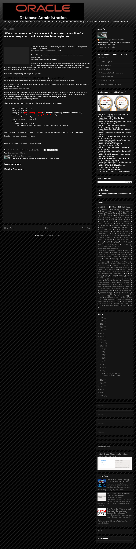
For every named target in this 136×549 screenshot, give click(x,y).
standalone (111, 299)
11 (103, 349)
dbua (107, 265)
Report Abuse (104, 447)
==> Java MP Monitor (105, 77)
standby (110, 233)
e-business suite (117, 267)
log (100, 279)
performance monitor (119, 286)
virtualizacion (109, 223)
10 (103, 352)
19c (116, 212)
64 (101, 241)
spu (117, 297)
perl (128, 286)
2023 (102, 324)
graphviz (120, 219)
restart (106, 296)
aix (121, 212)
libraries (115, 277)
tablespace (127, 299)
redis (124, 290)
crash (116, 260)
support (119, 299)
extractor (122, 269)
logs (105, 279)
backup (110, 216)
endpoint (100, 269)
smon (111, 297)
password (107, 286)
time (118, 301)
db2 (102, 263)
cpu (99, 217)
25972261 (125, 239)
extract (127, 227)
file (129, 269)
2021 (102, 330)
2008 (102, 392)
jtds (16, 153)
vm (117, 223)
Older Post (86, 228)
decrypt (116, 265)
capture (116, 256)
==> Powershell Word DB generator (110, 73)
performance (111, 214)
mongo (107, 280)
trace (123, 233)
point (99, 288)
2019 (102, 336)
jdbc (13, 153)
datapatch (118, 262)
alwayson (106, 225)
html (99, 229)
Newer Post (9, 228)
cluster (106, 258)
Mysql (123, 243)
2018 (102, 340)
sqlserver (126, 214)
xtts (131, 305)
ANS (116, 241)
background (110, 254)
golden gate (107, 217)
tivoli (117, 233)
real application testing (105, 290)
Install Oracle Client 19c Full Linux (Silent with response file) (113, 455)
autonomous (101, 254)
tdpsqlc (100, 301)
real (130, 288)
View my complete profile (106, 47)
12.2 (122, 223)
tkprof (123, 301)
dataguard (103, 227)
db (98, 263)
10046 (125, 235)
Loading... (101, 405)
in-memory (114, 275)
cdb (128, 216)
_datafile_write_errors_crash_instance (108, 248)
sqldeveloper (102, 233)
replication (126, 292)
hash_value (101, 273)
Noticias (104, 210)
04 (103, 367)
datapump (127, 262)
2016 (102, 346)
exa (117, 269)
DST (117, 243)
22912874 (109, 239)
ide (126, 273)
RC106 (126, 245)
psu (110, 231)
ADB (108, 241)
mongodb (115, 280)
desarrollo (125, 265)
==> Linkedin (102, 58)
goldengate (118, 217)
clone (99, 258)
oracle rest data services (105, 284)
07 (103, 361)
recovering (118, 290)
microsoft (129, 219)
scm (130, 296)
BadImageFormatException (105, 243)
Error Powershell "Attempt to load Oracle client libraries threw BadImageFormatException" (119, 511)
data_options (103, 262)
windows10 (124, 305)
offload (113, 282)
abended (120, 250)
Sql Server (22, 153)
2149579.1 (101, 239)
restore (112, 296)
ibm (122, 273)
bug (122, 225)
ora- (101, 221)
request (107, 294)
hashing (108, 273)
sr (99, 299)
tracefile (129, 301)
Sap (99, 216)
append (106, 252)
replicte (100, 294)
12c (123, 210)
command (115, 258)
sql (119, 214)
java (9, 153)
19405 (117, 237)
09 (103, 355)
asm (122, 252)
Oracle (101, 206)
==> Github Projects (105, 62)
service (127, 231)
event (111, 269)
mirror (99, 280)
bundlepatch (107, 256)
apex (99, 252)
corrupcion (100, 260)
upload (101, 305)
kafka (108, 277)
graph (127, 217)
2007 (102, 396)
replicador (109, 292)
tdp (114, 221)
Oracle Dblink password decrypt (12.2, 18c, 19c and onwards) (118, 481)
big (118, 254)
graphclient (101, 219)
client (127, 212)
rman (107, 221)
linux (109, 212)
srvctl (104, 299)
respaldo (115, 294)
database (100, 214)
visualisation (109, 305)
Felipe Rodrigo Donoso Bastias (112, 40)
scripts (120, 231)
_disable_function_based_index (106, 250)
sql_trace (129, 297)
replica (102, 292)
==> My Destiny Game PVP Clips (109, 84)
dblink (99, 265)
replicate (117, 292)
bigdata (124, 254)
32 (131, 239)
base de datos (119, 216)
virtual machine (105, 235)
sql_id (122, 297)
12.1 (130, 235)
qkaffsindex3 (119, 288)
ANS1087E (125, 241)
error (106, 269)
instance (121, 275)
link (125, 277)
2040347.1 (126, 237)
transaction (103, 303)
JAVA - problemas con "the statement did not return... (112, 374)
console (129, 225)
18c (101, 237)
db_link (108, 263)
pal (121, 284)
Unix (114, 207)
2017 (102, 343)
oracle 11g (125, 229)
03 (103, 371)
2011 (102, 386)
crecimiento (124, 260)
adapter (127, 250)
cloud (102, 212)
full (109, 271)
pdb (105, 231)
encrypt (127, 267)
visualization (116, 235)
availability (115, 225)
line (120, 277)
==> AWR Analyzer (104, 65)
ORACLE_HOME (112, 245)
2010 (102, 389)
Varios (129, 210)
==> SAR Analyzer (104, 69)
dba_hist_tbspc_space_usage (121, 263)
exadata (112, 227)
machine (117, 229)
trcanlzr (116, 303)
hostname (116, 273)
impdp (106, 275)
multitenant (125, 280)
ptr (112, 288)
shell (101, 297)
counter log (109, 260)
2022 (102, 327)
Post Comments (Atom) (52, 235)
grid (118, 271)
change (127, 256)
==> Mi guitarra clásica (106, 80)
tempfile (106, 301)
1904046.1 (109, 237)
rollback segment (122, 296)
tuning (130, 233)
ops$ (119, 282)
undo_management (126, 303)
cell (122, 256)
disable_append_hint (103, 267)
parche (99, 286)
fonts (104, 271)
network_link (101, 282)
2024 (102, 321)
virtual (99, 223)
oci (108, 282)
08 (103, 358)
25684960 (117, 239)
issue (128, 275)
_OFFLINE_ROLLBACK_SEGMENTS (108, 246)
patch (99, 231)
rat (126, 288)
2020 (102, 333)
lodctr (130, 277)
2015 (102, 380)
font (99, 271)
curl (131, 260)
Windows (114, 210)
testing (113, 301)
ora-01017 (126, 282)
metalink (119, 279)
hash (128, 271)
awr (104, 216)
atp (128, 252)
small (106, 297)
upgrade (126, 221)
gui (123, 271)
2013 (102, 383)
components (125, 258)
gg (113, 271)
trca (110, 303)
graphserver (111, 219)
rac (115, 231)
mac (110, 229)
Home (47, 228)
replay (130, 290)
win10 (116, 305)
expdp (120, 227)
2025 (102, 318)
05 (103, 364)
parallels (127, 284)
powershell (106, 288)
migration (126, 279)
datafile (111, 262)
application (115, 252)
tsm (119, 221)
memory (111, 279)
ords (116, 284)
